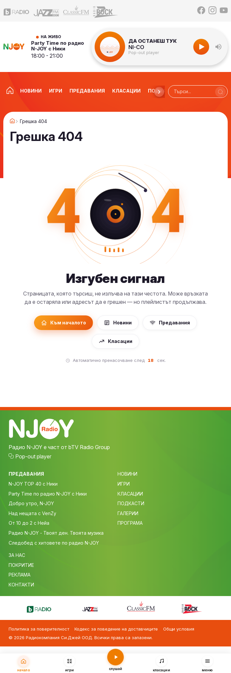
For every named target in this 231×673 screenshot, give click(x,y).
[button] (218, 47)
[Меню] (207, 663)
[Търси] (220, 92)
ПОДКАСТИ (130, 503)
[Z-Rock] (106, 10)
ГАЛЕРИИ (127, 513)
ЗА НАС (17, 555)
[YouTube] (224, 10)
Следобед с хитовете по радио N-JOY (54, 543)
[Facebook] (201, 10)
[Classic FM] (76, 10)
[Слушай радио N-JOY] (116, 663)
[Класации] (161, 663)
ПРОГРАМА (130, 523)
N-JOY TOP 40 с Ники (33, 484)
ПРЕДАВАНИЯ (26, 474)
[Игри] (70, 663)
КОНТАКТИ (21, 584)
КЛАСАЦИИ (130, 494)
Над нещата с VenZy (32, 513)
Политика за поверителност (39, 629)
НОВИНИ (127, 474)
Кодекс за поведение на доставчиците (116, 629)
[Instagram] (212, 10)
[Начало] (24, 663)
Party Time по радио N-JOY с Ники (57, 46)
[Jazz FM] (46, 11)
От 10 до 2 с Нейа (29, 523)
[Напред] (159, 92)
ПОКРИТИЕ (21, 565)
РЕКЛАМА (19, 574)
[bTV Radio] (16, 10)
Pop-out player (143, 52)
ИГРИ (123, 484)
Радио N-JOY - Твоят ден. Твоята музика (56, 533)
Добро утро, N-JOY (31, 503)
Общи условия (178, 629)
